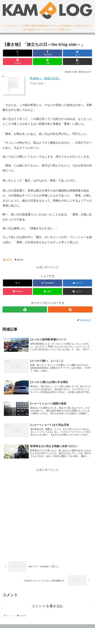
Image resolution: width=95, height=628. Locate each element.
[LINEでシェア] (47, 61)
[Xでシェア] (17, 53)
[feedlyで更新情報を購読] (24, 309)
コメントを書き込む (47, 608)
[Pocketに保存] (17, 61)
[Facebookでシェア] (47, 53)
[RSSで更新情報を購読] (70, 309)
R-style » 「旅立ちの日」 (45, 78)
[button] (77, 61)
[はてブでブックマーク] (77, 53)
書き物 (7, 260)
